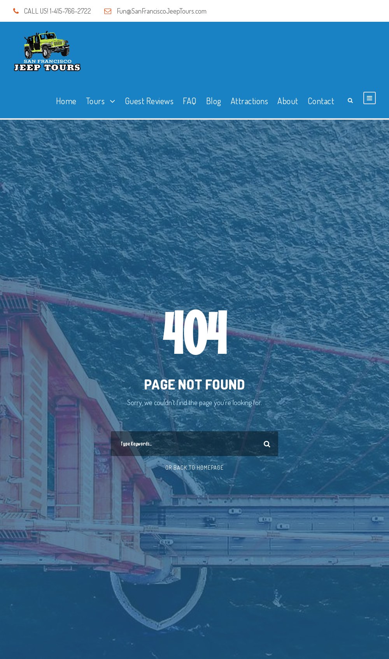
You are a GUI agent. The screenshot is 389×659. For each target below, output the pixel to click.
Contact (321, 100)
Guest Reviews (149, 100)
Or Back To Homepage (194, 467)
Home (66, 100)
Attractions (249, 100)
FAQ (190, 100)
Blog (213, 100)
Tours (95, 100)
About (287, 100)
